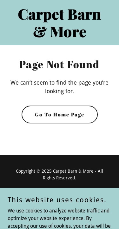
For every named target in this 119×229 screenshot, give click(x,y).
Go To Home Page (59, 114)
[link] (59, 35)
